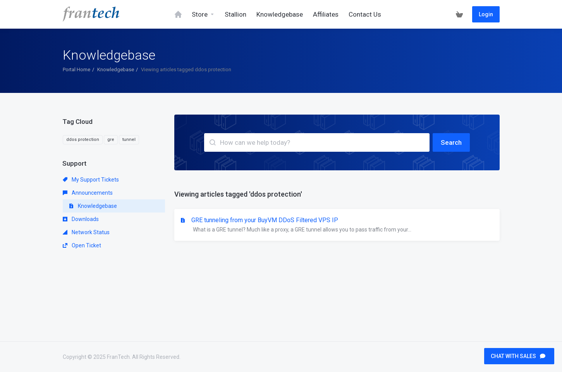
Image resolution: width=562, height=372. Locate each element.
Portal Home (76, 69)
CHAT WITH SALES (518, 356)
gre (110, 139)
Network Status (86, 232)
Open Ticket (82, 245)
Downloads (81, 219)
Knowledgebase (115, 69)
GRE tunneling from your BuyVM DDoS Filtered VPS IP (336, 225)
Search (451, 142)
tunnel (129, 139)
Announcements (88, 193)
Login (486, 14)
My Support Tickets (91, 180)
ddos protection (82, 139)
